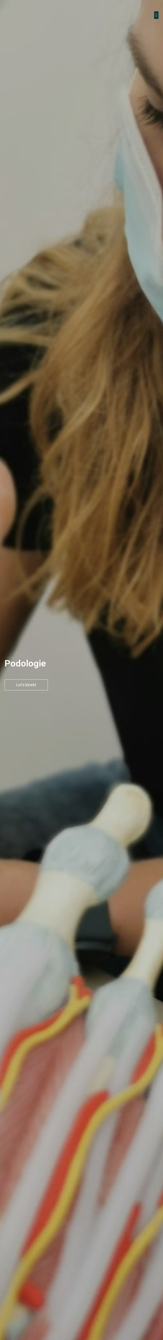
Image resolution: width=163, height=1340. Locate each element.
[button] (156, 15)
